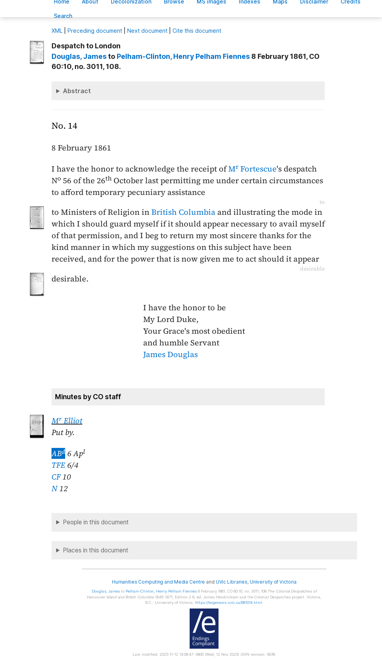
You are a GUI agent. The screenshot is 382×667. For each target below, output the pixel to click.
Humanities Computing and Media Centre (158, 582)
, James (79, 56)
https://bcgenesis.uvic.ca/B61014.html (228, 602)
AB (58, 453)
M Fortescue (252, 168)
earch (63, 15)
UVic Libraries (231, 582)
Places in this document (95, 550)
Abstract (77, 91)
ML (57, 30)
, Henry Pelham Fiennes (183, 56)
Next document (147, 30)
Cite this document (196, 30)
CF (56, 476)
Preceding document (95, 30)
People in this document (96, 522)
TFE (58, 465)
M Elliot (67, 420)
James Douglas (170, 354)
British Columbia (183, 212)
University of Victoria (273, 582)
